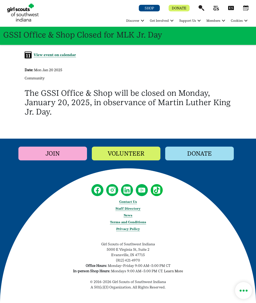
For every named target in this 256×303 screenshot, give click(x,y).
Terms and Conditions (128, 222)
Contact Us (128, 202)
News (128, 215)
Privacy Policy (128, 229)
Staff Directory (128, 208)
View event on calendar (55, 55)
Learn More (173, 271)
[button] (201, 10)
